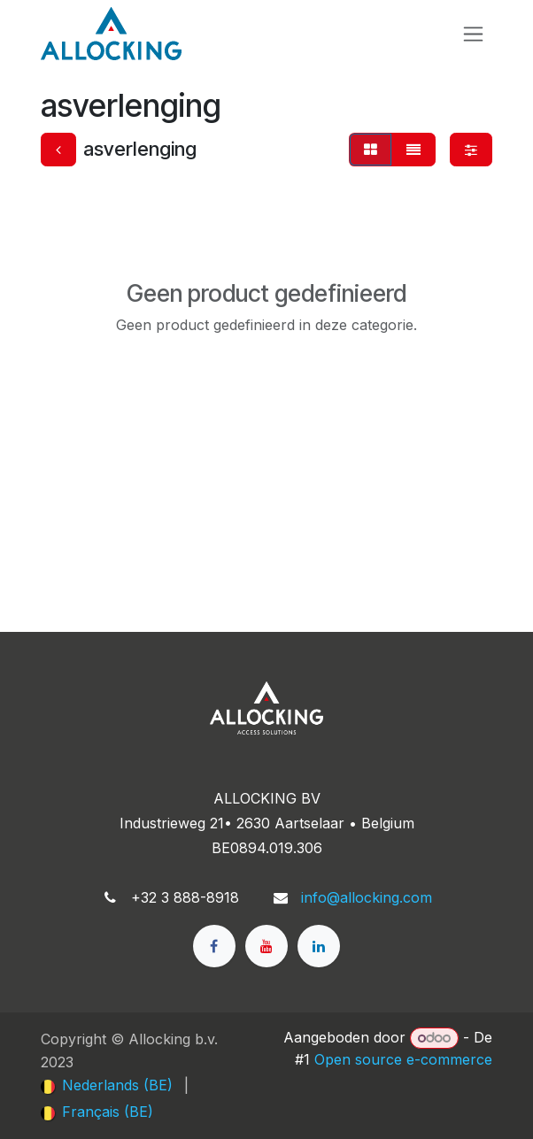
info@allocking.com (366, 897)
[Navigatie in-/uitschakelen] (473, 34)
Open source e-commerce (403, 1059)
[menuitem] (107, 1085)
